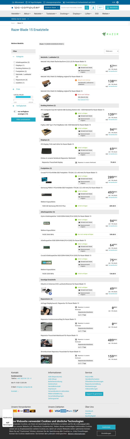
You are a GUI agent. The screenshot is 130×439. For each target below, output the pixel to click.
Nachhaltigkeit (90, 416)
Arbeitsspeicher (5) (23, 62)
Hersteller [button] (15, 14)
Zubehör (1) (20, 83)
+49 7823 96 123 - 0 (24, 378)
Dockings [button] (64, 14)
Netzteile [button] (37, 14)
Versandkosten (112, 71)
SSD (97, 14)
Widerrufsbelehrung (55, 394)
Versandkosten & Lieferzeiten (58, 391)
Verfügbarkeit (21, 106)
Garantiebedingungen (56, 396)
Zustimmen (106, 427)
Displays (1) (20, 65)
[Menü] (11, 410)
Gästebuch (89, 411)
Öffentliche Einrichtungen (94, 381)
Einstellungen (106, 433)
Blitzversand (18, 2)
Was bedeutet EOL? (83, 100)
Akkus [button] (26, 14)
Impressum (52, 389)
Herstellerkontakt (54, 386)
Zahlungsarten (53, 398)
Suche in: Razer (52, 8)
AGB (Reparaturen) (55, 377)
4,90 (110, 2)
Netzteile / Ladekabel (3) (23, 75)
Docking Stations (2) (23, 68)
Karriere (88, 413)
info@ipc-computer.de (24, 387)
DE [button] (100, 7)
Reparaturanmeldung (93, 384)
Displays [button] (76, 14)
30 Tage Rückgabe (33, 2)
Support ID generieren (94, 394)
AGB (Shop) (52, 379)
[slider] (14, 97)
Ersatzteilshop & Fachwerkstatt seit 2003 (79, 2)
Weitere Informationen (76, 434)
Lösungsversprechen (52, 2)
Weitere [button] (105, 14)
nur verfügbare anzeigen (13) (23, 113)
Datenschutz (52, 384)
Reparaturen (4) (21, 80)
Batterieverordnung (55, 381)
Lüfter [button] (87, 14)
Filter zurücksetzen (23, 119)
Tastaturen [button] (50, 14)
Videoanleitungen (91, 389)
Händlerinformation (92, 379)
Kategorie (19, 56)
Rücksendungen (91, 386)
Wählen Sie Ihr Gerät (20, 19)
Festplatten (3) (21, 71)
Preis (18, 89)
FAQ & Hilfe (89, 377)
